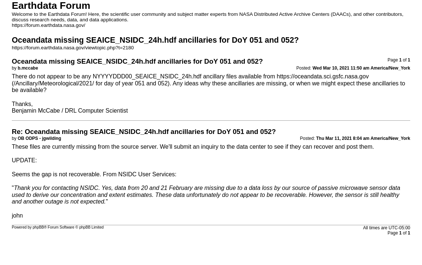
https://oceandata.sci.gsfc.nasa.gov (323, 76)
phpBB (38, 227)
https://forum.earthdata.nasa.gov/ (48, 25)
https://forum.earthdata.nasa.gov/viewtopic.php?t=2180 (73, 47)
